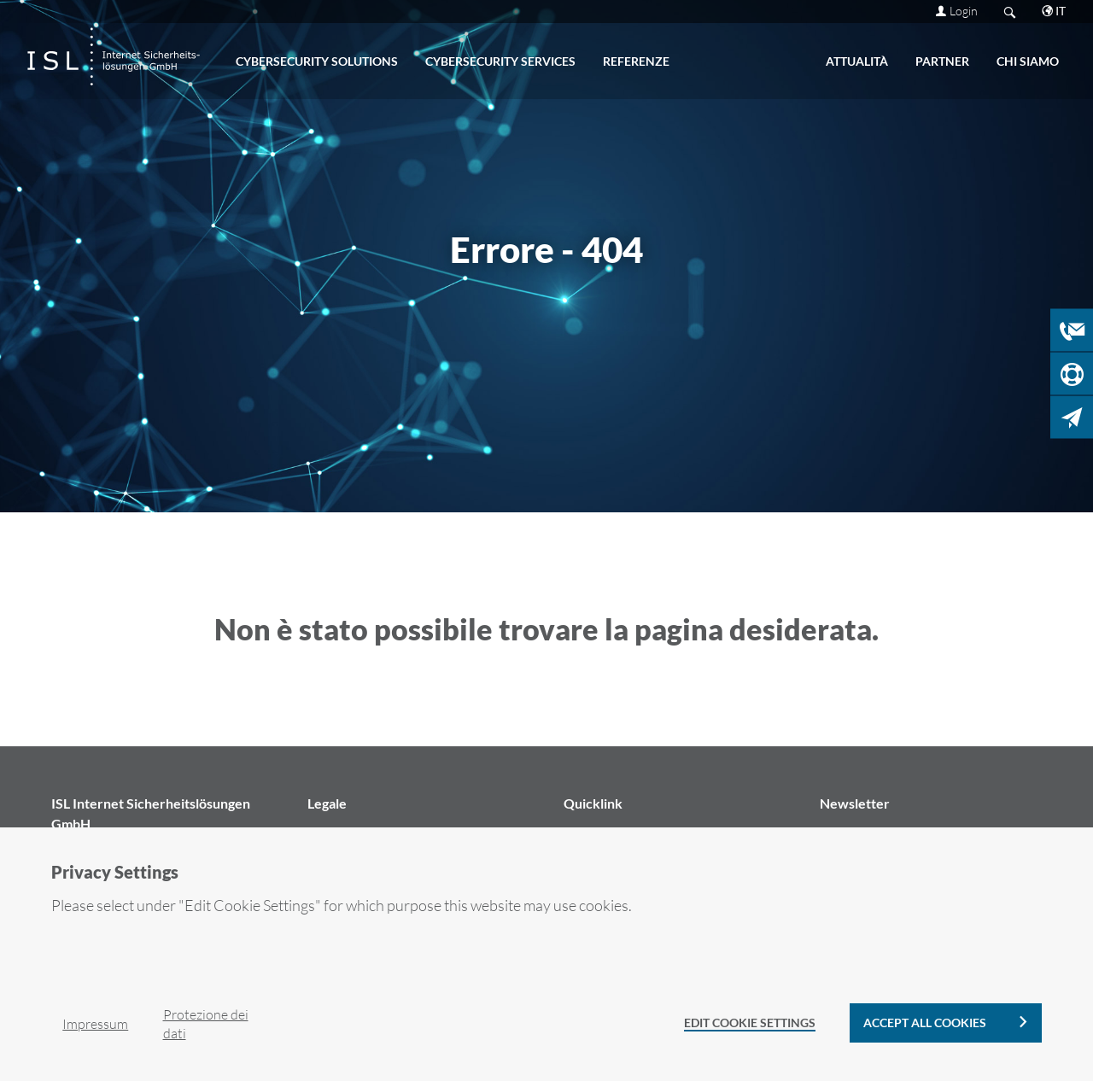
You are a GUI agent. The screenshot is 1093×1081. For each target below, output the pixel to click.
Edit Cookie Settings (749, 1022)
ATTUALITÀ (857, 61)
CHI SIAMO (1028, 61)
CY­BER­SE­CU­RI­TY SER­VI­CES (500, 61)
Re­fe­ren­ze (636, 61)
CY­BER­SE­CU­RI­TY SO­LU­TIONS (317, 61)
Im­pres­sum (95, 1023)
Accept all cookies (924, 1022)
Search (1009, 11)
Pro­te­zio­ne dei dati (205, 1024)
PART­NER (942, 61)
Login (964, 10)
